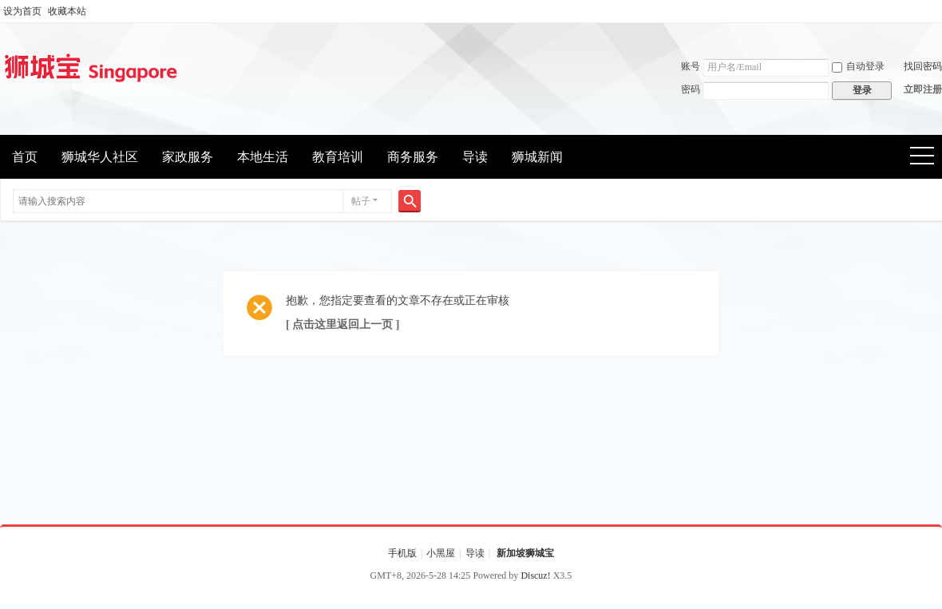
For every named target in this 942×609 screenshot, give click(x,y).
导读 (475, 157)
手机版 (402, 553)
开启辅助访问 (938, 11)
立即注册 (923, 89)
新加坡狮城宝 (525, 553)
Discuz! (535, 575)
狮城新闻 (537, 157)
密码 (690, 89)
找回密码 (923, 66)
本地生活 (262, 157)
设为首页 (22, 11)
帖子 (360, 201)
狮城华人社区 (99, 157)
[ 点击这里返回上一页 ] (342, 324)
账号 (690, 66)
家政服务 (187, 157)
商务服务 (412, 157)
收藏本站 (67, 11)
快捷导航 (927, 157)
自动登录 (858, 66)
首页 (25, 157)
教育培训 (337, 157)
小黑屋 (440, 553)
